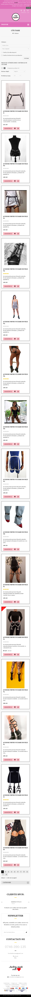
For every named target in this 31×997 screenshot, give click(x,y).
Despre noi (14, 983)
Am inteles (28, 7)
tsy (15, 958)
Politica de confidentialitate (12, 984)
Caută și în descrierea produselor (11, 55)
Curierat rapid (15, 986)
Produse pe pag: (6, 75)
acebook (15, 956)
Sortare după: (5, 71)
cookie (16, 2)
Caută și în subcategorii (8, 52)
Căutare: (3, 42)
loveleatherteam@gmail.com (15, 953)
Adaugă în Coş (8, 128)
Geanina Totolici (16, 902)
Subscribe (26, 932)
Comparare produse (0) (13, 68)
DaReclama (29, 995)
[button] (30, 5)
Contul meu (7, 983)
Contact (23, 986)
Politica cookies (23, 983)
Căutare (17, 33)
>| (6, 874)
